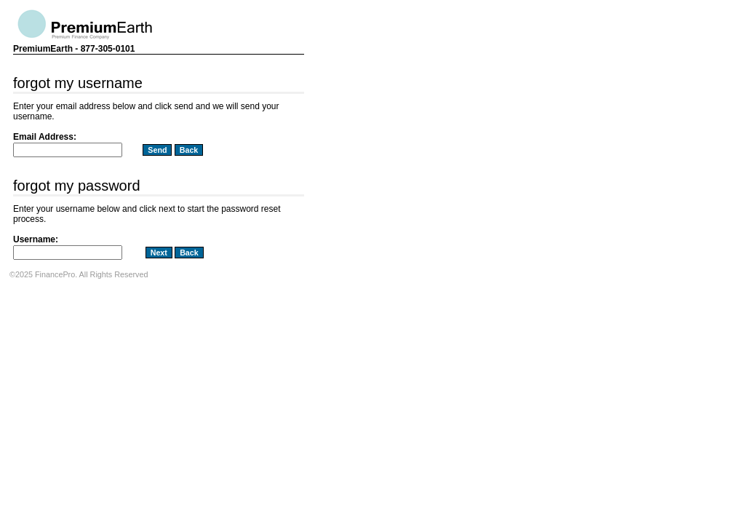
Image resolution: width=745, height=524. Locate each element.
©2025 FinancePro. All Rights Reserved (78, 274)
